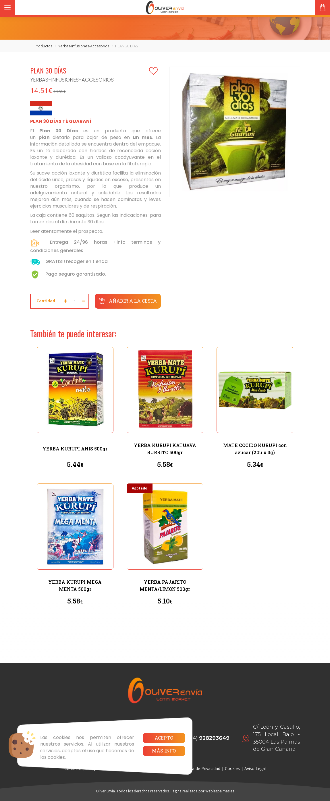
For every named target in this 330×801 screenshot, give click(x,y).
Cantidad (45, 300)
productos (43, 46)
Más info (164, 751)
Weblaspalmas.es (219, 791)
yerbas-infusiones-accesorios (83, 46)
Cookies (232, 768)
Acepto (164, 738)
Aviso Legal (255, 768)
